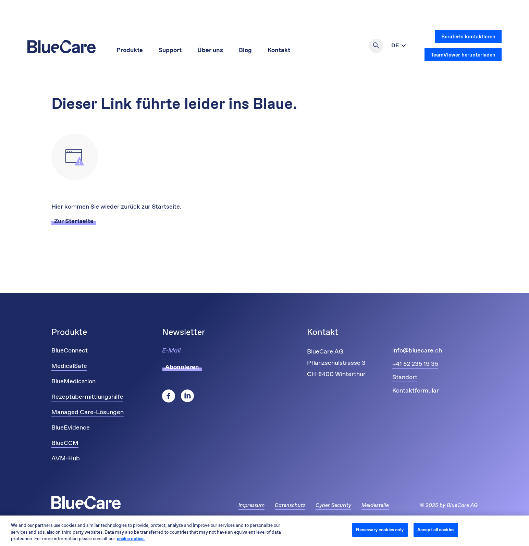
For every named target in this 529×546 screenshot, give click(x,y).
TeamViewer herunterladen (463, 55)
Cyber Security (333, 505)
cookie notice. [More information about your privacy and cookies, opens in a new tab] (131, 539)
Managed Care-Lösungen (87, 412)
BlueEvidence (70, 428)
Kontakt (279, 50)
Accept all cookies (435, 530)
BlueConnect (69, 351)
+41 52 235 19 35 (415, 364)
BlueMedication (73, 381)
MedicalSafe (69, 366)
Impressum (251, 505)
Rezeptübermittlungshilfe (87, 397)
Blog (245, 50)
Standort (404, 377)
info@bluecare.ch (417, 351)
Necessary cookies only (380, 530)
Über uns (210, 50)
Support (170, 50)
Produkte (129, 50)
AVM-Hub (65, 459)
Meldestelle (375, 505)
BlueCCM (64, 443)
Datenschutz (290, 505)
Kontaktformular (415, 391)
